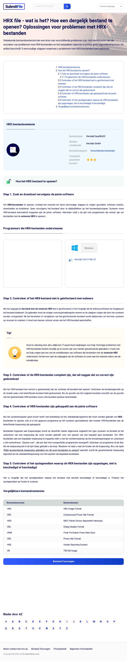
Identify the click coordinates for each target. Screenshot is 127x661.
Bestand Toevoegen (40, 649)
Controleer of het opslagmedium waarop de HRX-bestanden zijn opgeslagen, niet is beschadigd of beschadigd (88, 101)
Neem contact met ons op (15, 649)
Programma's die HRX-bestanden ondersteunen (87, 77)
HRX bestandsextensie (69, 67)
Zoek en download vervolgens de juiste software (84, 73)
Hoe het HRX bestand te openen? (74, 70)
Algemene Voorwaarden (81, 649)
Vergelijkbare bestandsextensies (73, 106)
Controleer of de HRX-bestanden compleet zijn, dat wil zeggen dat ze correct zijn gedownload (85, 88)
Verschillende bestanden (102, 150)
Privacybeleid (60, 649)
